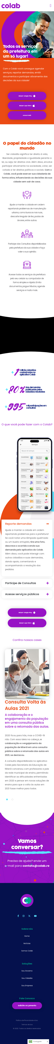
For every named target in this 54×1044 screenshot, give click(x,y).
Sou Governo (27, 971)
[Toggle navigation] (50, 5)
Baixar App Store (27, 105)
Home (27, 936)
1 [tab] (7, 804)
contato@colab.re (36, 870)
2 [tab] (12, 804)
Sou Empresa (27, 985)
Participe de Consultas (24, 583)
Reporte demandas (22, 524)
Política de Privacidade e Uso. (27, 1020)
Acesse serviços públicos (26, 594)
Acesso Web (27, 115)
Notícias (27, 943)
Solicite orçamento (27, 1005)
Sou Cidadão (27, 978)
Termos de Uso (27, 1024)
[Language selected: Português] (38, 1041)
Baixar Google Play (27, 96)
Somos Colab (27, 951)
